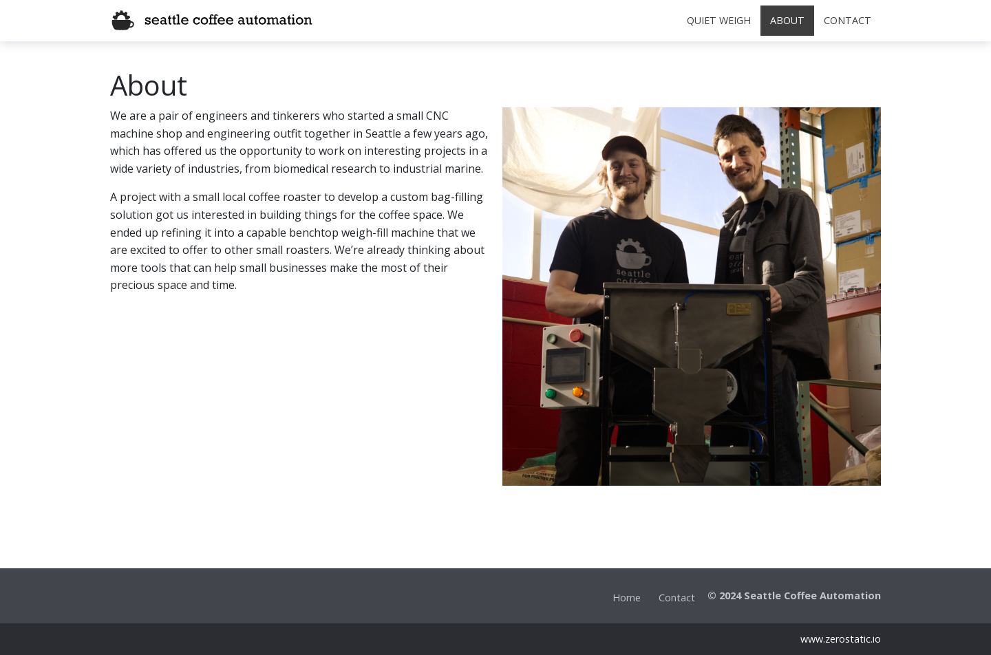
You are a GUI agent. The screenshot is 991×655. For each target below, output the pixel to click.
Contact (677, 597)
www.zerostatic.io (840, 638)
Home (626, 597)
